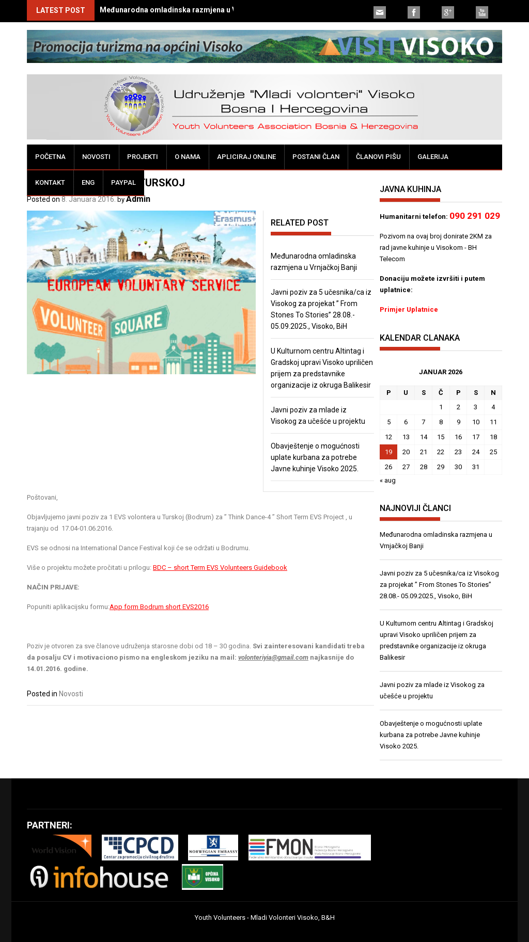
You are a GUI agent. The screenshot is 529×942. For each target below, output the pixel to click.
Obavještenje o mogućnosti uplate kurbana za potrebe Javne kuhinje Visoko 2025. (315, 457)
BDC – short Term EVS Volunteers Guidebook (220, 567)
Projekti (142, 157)
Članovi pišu (378, 157)
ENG (88, 182)
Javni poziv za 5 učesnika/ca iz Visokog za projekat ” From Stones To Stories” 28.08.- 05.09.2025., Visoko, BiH (439, 584)
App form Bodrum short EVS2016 (159, 607)
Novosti (96, 157)
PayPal (123, 182)
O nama (187, 157)
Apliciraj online (246, 157)
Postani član (315, 157)
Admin (138, 199)
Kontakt (50, 182)
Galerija (432, 157)
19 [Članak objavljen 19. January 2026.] (388, 452)
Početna (50, 157)
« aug (388, 480)
